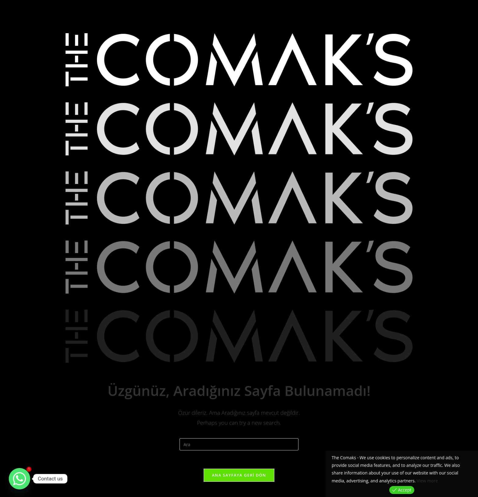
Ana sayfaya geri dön (239, 475)
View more (427, 481)
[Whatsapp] (19, 478)
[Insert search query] (239, 444)
